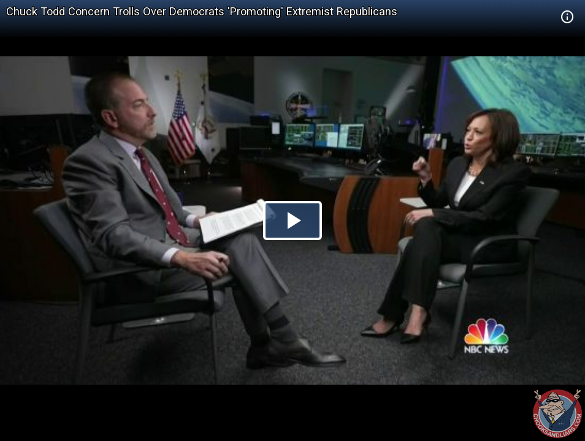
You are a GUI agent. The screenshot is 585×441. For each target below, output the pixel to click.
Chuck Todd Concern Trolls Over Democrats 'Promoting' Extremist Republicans (201, 11)
